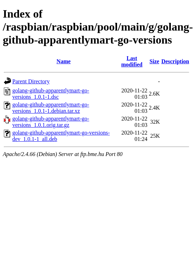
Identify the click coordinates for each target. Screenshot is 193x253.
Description (175, 61)
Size (154, 61)
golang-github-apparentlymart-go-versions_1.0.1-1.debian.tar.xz (50, 108)
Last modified (131, 61)
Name (64, 61)
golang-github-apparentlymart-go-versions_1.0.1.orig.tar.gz (50, 122)
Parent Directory (31, 81)
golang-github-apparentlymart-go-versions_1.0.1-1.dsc (50, 93)
